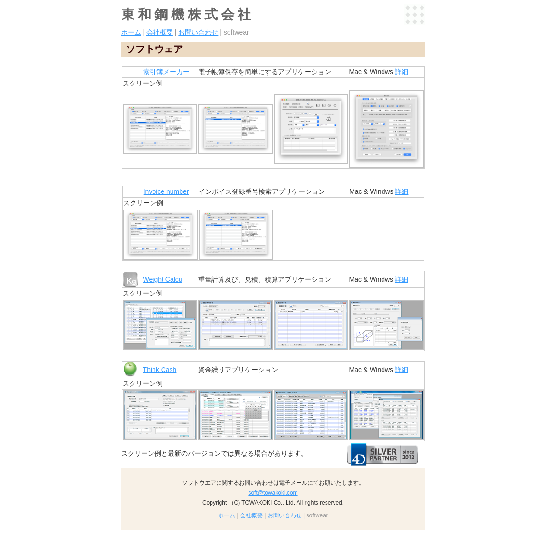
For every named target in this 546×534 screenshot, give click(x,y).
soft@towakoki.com (272, 492)
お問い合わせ (198, 32)
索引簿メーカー (166, 72)
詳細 (401, 72)
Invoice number (166, 191)
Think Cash (160, 369)
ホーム (131, 32)
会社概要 (159, 32)
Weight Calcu (162, 279)
